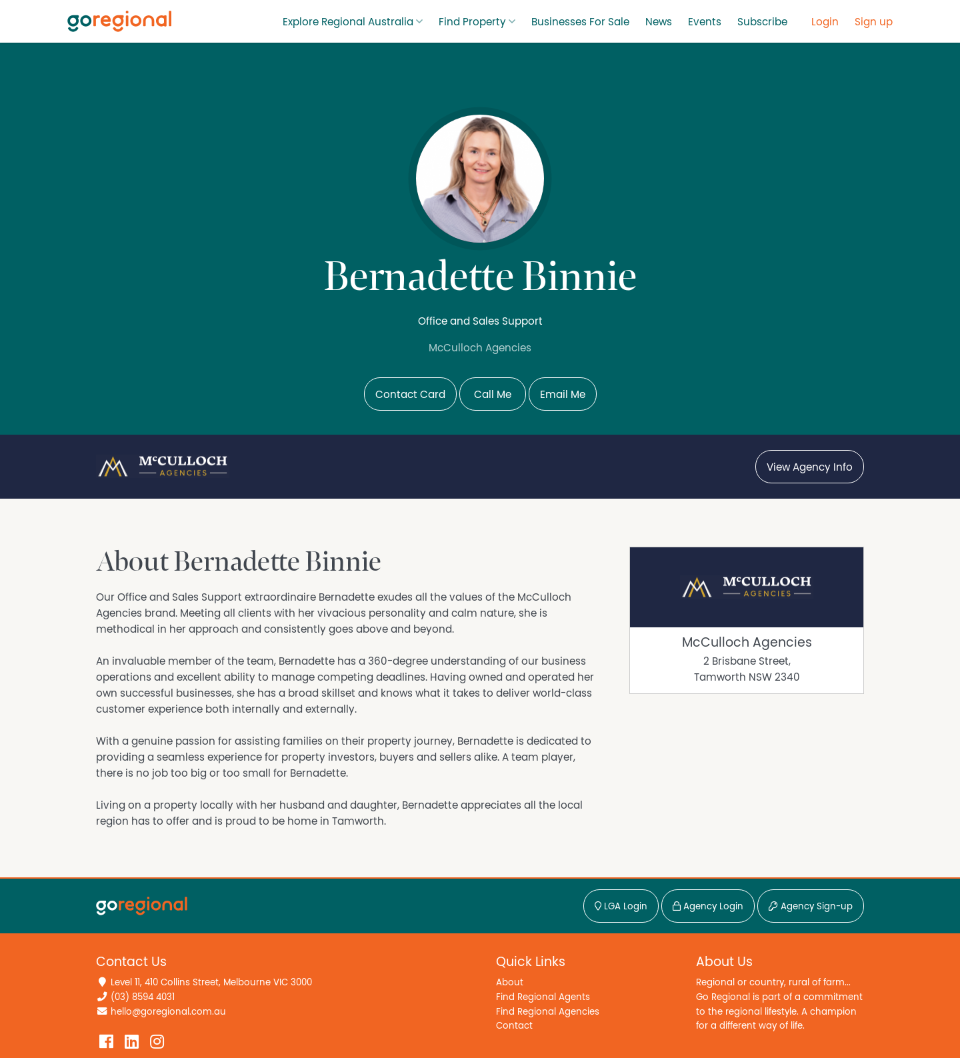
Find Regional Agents (543, 997)
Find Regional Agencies (547, 1012)
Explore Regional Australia (348, 22)
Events (704, 22)
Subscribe (762, 22)
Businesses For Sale (580, 22)
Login (825, 22)
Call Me (492, 394)
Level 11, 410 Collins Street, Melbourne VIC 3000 (211, 982)
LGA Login (621, 906)
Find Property (472, 22)
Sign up (874, 22)
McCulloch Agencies (747, 642)
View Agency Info (810, 467)
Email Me (562, 394)
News (658, 22)
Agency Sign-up (811, 906)
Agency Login (708, 906)
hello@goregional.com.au (168, 1012)
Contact (514, 1026)
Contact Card (410, 394)
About (509, 982)
